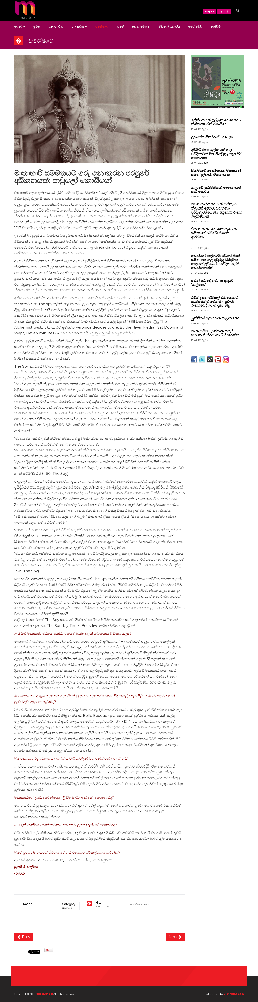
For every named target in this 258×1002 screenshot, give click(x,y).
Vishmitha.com (234, 993)
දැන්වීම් (215, 26)
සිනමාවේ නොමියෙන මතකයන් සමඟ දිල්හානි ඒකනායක (216, 172)
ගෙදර (18, 26)
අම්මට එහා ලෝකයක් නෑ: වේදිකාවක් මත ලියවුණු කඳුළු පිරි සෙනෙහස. (216, 154)
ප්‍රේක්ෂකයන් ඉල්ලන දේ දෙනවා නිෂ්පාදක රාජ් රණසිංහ (216, 122)
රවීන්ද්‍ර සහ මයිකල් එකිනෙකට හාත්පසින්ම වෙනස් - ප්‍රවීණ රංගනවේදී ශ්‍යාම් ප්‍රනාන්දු (214, 301)
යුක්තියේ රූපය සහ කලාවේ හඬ (215, 318)
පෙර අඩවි (195, 26)
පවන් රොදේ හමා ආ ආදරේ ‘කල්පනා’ (212, 282)
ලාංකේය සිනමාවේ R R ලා (212, 137)
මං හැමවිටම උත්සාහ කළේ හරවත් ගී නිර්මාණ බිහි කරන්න (215, 333)
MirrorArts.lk (44, 993)
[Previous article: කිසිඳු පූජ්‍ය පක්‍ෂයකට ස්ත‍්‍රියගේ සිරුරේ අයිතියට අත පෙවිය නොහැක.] (23, 937)
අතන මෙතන (141, 26)
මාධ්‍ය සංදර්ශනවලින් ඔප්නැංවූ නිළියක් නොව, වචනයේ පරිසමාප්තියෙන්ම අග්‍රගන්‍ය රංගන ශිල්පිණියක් (216, 210)
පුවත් (37, 26)
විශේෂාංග (102, 26)
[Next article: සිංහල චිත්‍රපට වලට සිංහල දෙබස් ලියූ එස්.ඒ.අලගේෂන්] (175, 937)
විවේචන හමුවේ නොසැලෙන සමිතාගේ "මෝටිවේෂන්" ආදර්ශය (214, 233)
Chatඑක (56, 26)
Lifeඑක (77, 26)
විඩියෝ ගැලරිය (169, 26)
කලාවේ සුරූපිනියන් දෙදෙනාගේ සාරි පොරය (216, 189)
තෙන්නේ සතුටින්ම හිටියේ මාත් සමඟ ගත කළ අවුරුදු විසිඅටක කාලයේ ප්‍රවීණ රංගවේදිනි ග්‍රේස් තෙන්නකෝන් (215, 262)
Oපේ (120, 26)
